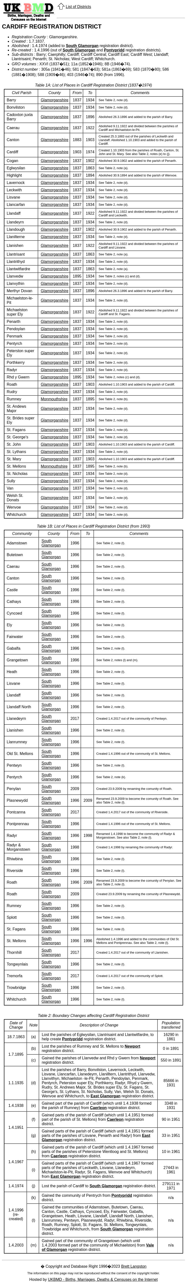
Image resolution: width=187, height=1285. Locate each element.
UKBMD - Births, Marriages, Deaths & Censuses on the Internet (103, 1279)
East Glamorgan (106, 1096)
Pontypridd (114, 50)
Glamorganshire (54, 100)
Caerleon (98, 1108)
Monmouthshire (54, 399)
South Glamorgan (82, 46)
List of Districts (78, 7)
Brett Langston (133, 1266)
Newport (132, 1046)
